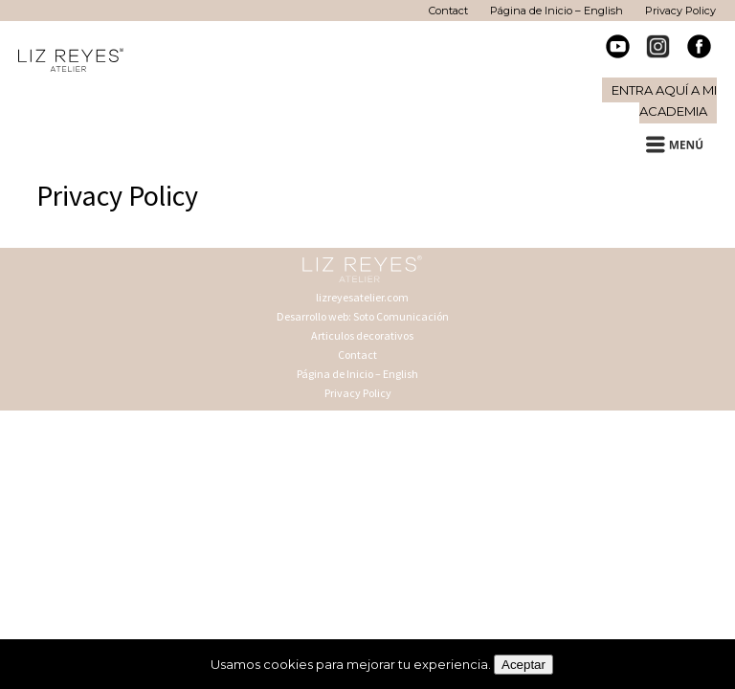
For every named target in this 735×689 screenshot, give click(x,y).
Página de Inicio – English (357, 374)
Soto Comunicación (401, 316)
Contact (357, 354)
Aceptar (523, 664)
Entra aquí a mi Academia (664, 100)
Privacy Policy (357, 393)
